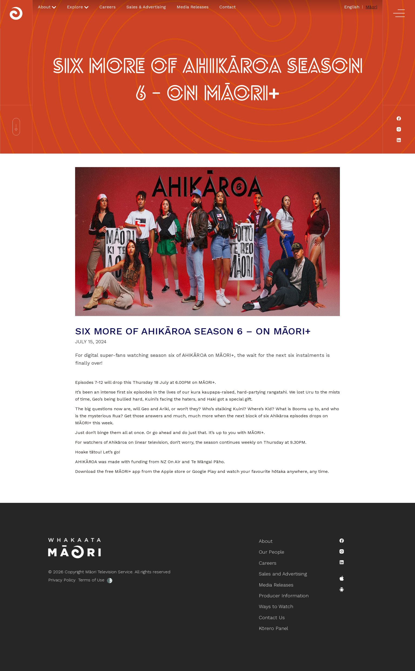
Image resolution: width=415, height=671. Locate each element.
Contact (227, 6)
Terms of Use (81, 579)
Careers (107, 6)
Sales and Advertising (283, 574)
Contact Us (273, 614)
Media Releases (193, 6)
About (267, 545)
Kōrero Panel (274, 624)
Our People (272, 555)
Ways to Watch (276, 604)
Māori (371, 6)
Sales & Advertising (146, 6)
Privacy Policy (51, 579)
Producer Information (283, 594)
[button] (47, 7)
